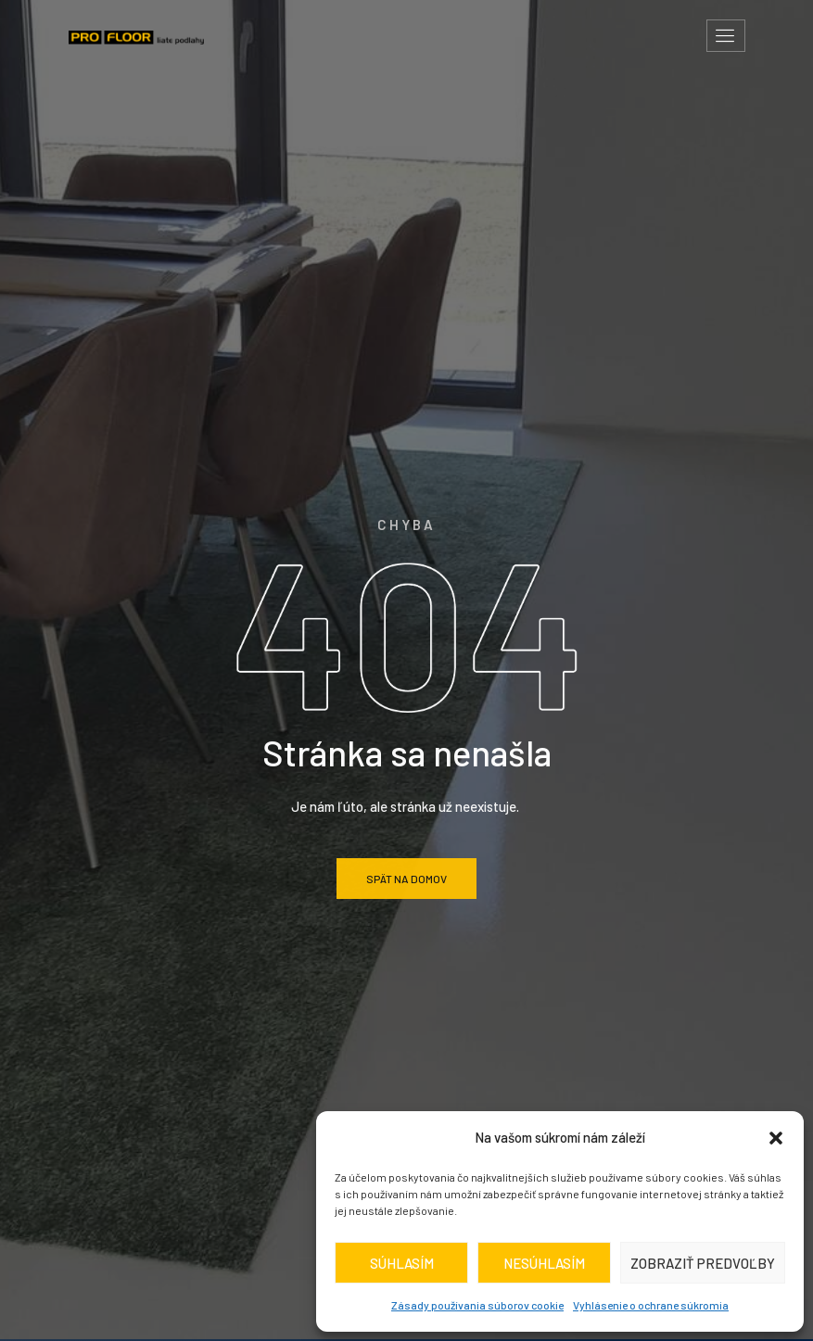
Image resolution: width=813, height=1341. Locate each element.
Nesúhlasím (544, 1263)
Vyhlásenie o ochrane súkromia (651, 1304)
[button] (776, 1138)
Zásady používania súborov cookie (477, 1304)
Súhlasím (402, 1263)
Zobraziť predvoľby (702, 1263)
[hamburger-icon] (725, 35)
